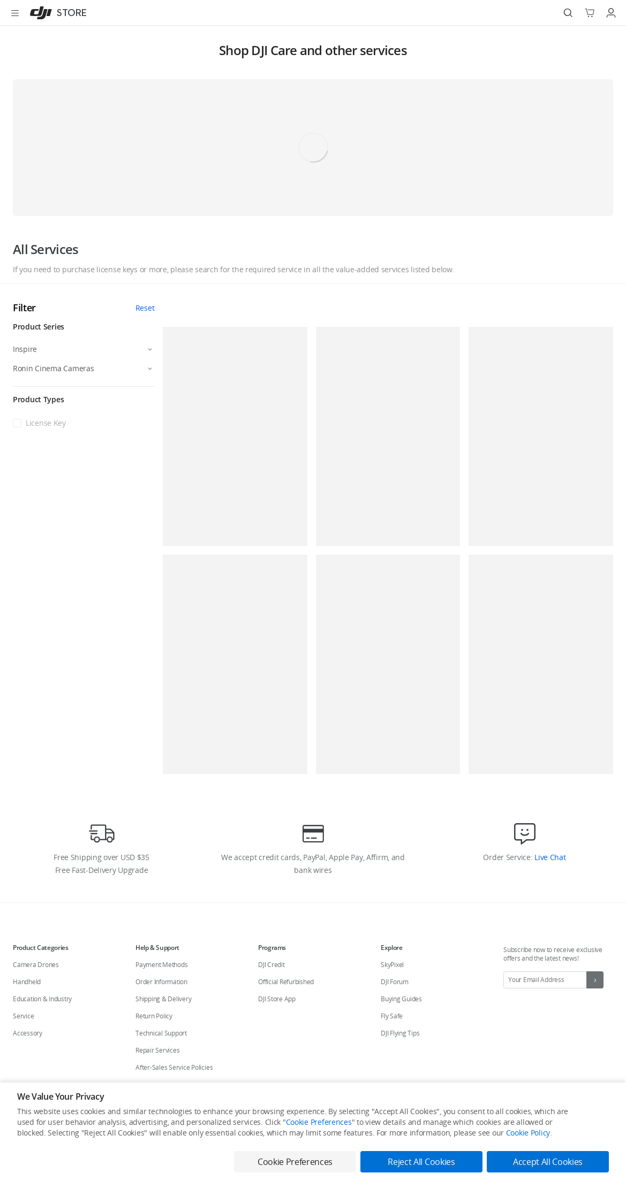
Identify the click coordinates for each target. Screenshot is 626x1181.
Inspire (25, 349)
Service (23, 1016)
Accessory (27, 1033)
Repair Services (157, 1050)
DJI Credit (271, 964)
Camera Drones (36, 964)
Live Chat (548, 857)
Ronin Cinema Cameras (53, 368)
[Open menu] (15, 13)
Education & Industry (42, 998)
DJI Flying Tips (400, 1033)
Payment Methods (161, 964)
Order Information (161, 981)
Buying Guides (401, 998)
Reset (145, 308)
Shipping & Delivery (163, 998)
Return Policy (153, 1016)
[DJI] (56, 12)
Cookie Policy (528, 1133)
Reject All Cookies (421, 1162)
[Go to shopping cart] (589, 13)
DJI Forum (395, 981)
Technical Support (161, 1033)
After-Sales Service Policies (174, 1067)
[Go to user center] (611, 13)
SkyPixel (392, 964)
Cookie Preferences (319, 1122)
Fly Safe (392, 1016)
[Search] (568, 13)
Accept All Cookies (548, 1162)
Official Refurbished (286, 981)
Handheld (27, 981)
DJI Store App (277, 998)
